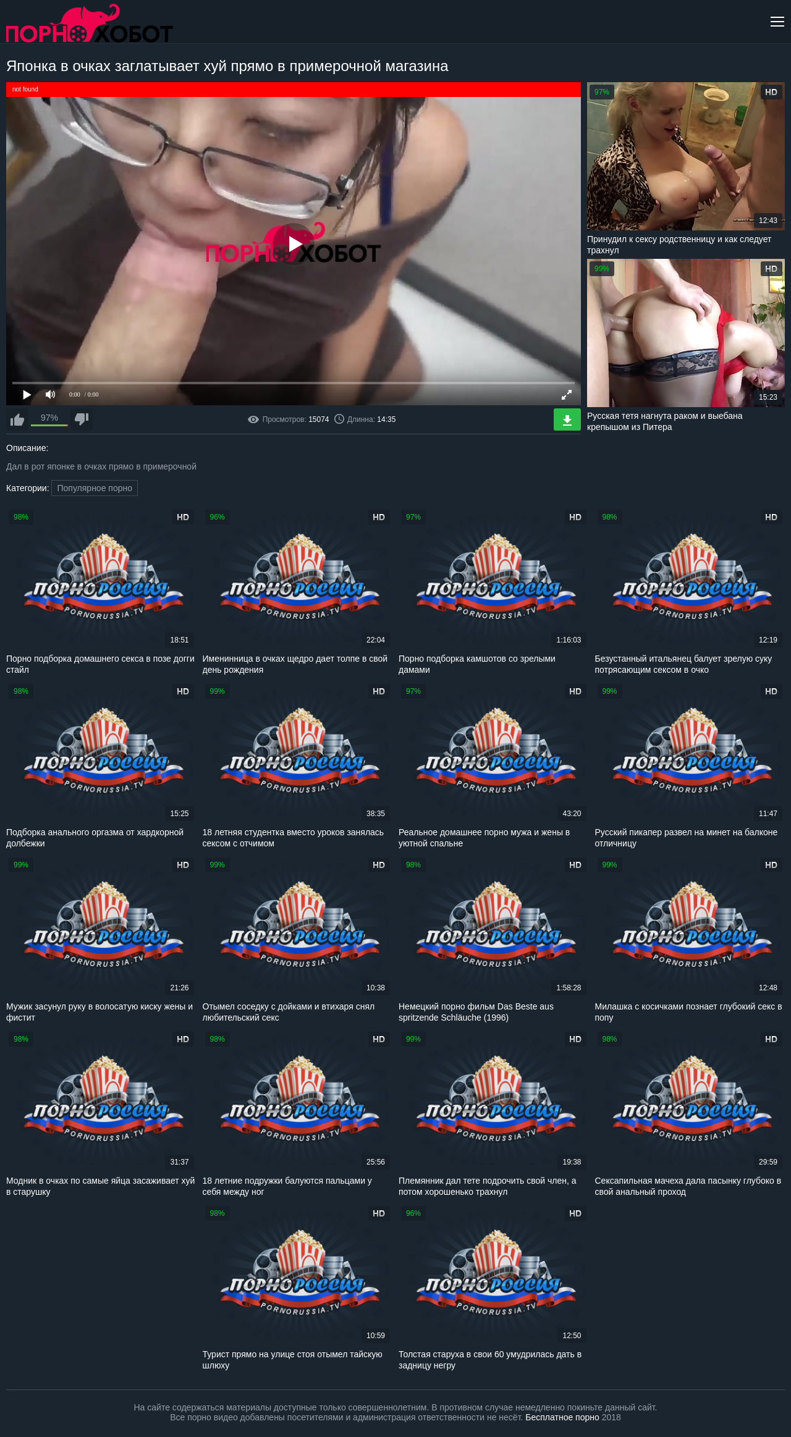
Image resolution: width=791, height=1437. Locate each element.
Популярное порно (94, 488)
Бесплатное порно (562, 1417)
